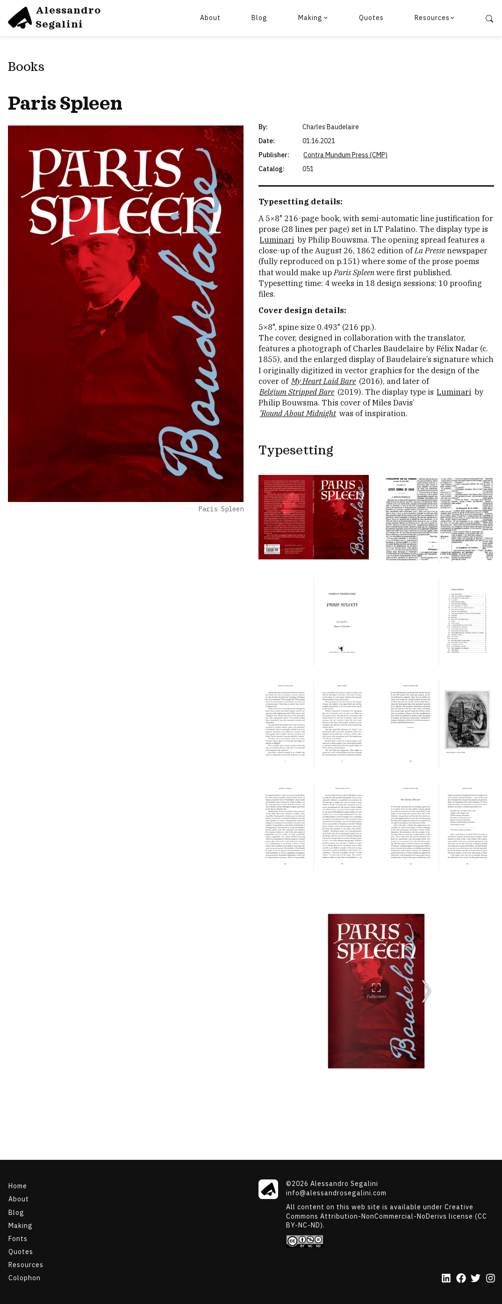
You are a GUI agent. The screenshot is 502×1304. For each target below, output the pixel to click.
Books (26, 67)
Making (310, 18)
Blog (259, 18)
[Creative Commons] (390, 1241)
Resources (432, 18)
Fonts (18, 1238)
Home (17, 1186)
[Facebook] (461, 1278)
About (210, 18)
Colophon (24, 1278)
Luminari (276, 240)
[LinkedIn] (446, 1278)
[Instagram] (490, 1278)
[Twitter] (475, 1278)
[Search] (489, 18)
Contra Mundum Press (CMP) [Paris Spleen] (345, 155)
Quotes (371, 18)
